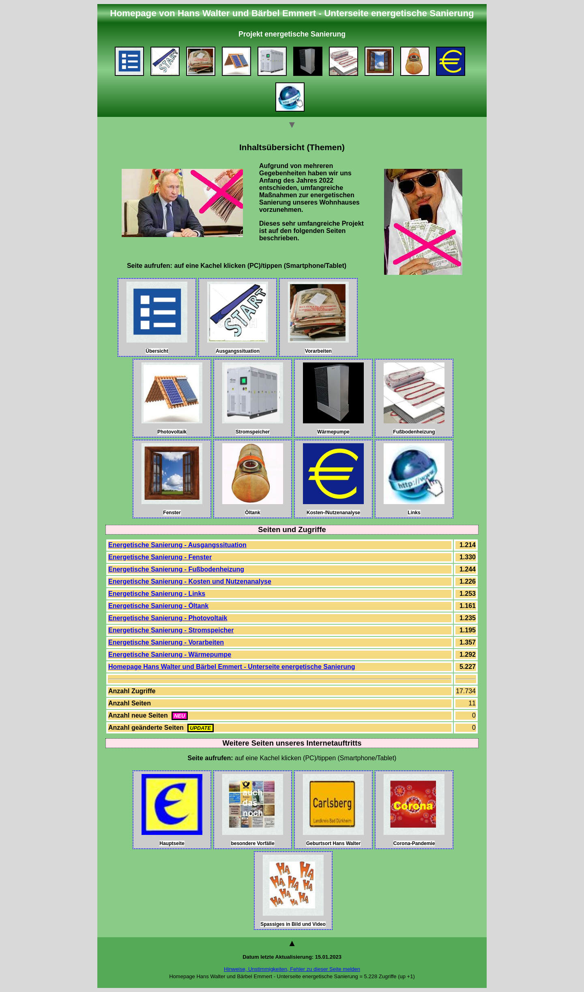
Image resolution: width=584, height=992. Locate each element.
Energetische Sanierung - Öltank (158, 605)
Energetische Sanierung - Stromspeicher (171, 630)
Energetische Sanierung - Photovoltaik (167, 618)
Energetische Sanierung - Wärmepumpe (169, 654)
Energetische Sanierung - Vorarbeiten (166, 642)
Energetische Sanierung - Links (156, 593)
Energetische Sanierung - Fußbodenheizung (176, 569)
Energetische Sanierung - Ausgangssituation (177, 544)
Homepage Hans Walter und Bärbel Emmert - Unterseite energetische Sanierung (231, 666)
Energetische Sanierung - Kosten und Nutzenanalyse (189, 581)
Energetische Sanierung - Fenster (160, 557)
